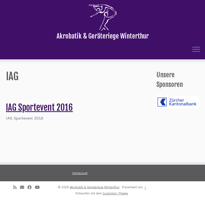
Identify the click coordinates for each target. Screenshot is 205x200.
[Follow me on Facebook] (31, 187)
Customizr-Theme (115, 193)
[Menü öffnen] (196, 50)
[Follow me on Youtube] (39, 187)
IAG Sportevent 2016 (39, 107)
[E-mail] (23, 187)
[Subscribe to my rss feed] (16, 187)
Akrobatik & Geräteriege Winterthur (95, 187)
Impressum (80, 173)
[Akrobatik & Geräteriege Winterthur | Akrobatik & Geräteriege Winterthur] (102, 17)
